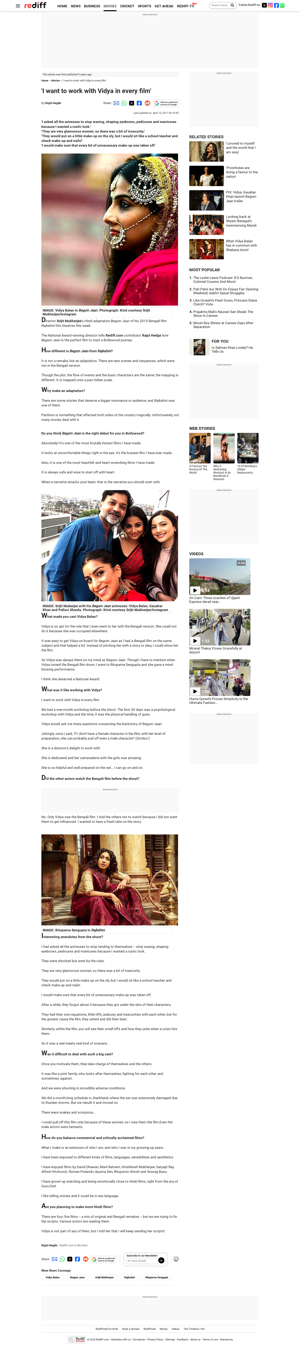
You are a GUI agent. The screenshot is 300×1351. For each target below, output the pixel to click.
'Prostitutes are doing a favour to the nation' (242, 172)
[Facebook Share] (139, 103)
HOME (62, 6)
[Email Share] (116, 103)
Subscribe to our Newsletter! (142, 1255)
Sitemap (170, 1339)
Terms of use (210, 1339)
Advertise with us (121, 1339)
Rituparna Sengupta (156, 1277)
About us (195, 1339)
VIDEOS (196, 554)
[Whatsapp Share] (123, 103)
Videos (175, 1328)
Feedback (182, 1339)
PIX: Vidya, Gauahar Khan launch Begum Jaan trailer (241, 196)
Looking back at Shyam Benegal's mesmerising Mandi (241, 221)
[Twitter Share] (131, 103)
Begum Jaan (77, 1277)
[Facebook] (276, 5)
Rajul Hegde (53, 103)
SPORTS (144, 6)
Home (44, 80)
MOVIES (110, 6)
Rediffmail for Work (107, 1328)
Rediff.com (102, 1339)
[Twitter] (264, 5)
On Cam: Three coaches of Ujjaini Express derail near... (214, 600)
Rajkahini (129, 1277)
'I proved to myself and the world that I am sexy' (241, 148)
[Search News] (231, 5)
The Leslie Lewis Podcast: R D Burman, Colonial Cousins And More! (223, 280)
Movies (55, 80)
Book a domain (130, 1328)
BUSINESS (92, 6)
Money (163, 1328)
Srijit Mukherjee (104, 1277)
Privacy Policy (155, 1339)
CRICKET (127, 6)
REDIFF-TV (185, 6)
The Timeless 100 (194, 1328)
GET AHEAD (164, 6)
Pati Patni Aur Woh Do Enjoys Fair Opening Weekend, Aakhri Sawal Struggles (225, 291)
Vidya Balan (53, 1277)
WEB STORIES (202, 428)
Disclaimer (139, 1339)
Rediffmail (150, 1328)
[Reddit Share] (147, 103)
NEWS (76, 6)
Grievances (226, 1339)
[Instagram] (270, 5)
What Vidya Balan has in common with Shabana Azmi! (241, 245)
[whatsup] (283, 5)
